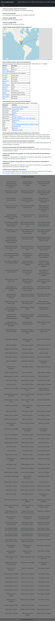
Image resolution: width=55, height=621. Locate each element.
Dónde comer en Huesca (27, 442)
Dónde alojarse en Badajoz (27, 357)
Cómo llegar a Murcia (43, 476)
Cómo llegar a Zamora (11, 609)
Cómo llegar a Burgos (27, 367)
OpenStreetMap (44, 59)
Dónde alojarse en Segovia (11, 574)
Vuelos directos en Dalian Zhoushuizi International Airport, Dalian (43, 248)
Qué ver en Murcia (44, 482)
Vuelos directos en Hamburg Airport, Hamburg (27, 255)
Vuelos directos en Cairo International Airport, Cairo (11, 248)
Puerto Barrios (26, 171)
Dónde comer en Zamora (43, 609)
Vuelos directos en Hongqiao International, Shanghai (27, 262)
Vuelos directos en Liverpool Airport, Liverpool (11, 295)
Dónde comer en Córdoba (44, 405)
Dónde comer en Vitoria (27, 605)
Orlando (5, 89)
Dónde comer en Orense (43, 486)
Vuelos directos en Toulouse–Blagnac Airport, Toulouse (44, 281)
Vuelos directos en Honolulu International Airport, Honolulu (27, 288)
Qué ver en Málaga (44, 472)
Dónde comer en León (11, 454)
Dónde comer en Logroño (27, 458)
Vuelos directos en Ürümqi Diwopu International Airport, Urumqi (44, 238)
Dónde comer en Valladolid (27, 599)
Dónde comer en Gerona (11, 419)
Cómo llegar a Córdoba (11, 405)
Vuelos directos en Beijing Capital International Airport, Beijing (11, 224)
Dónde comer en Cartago (11, 388)
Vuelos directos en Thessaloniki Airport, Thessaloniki (27, 281)
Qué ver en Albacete (11, 345)
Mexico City (6, 81)
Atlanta (5, 67)
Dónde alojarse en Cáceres (11, 376)
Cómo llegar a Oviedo (11, 490)
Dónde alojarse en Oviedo (27, 490)
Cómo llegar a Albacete (11, 339)
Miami (4, 83)
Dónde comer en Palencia (11, 499)
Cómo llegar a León (27, 450)
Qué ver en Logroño (43, 458)
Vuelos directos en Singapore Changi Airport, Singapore (11, 216)
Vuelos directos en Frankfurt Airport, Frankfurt (27, 183)
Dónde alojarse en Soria (11, 582)
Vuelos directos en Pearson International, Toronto (27, 200)
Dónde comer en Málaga (27, 472)
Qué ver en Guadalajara (11, 434)
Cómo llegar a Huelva (27, 434)
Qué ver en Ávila (43, 353)
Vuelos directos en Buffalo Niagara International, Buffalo (27, 316)
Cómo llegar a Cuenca (27, 411)
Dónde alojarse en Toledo (11, 590)
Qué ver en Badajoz (11, 361)
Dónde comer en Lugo (44, 464)
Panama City (6, 90)
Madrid (5, 79)
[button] (22, 41)
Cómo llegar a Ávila (44, 349)
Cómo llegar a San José (44, 551)
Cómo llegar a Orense (11, 486)
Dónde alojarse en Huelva (44, 434)
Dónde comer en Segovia (27, 574)
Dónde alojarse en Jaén (27, 446)
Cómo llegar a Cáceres (44, 372)
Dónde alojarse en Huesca (11, 442)
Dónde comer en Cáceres (27, 376)
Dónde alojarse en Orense (27, 486)
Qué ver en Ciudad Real (43, 400)
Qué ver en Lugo (11, 468)
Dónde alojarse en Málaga (11, 472)
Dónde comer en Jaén (44, 446)
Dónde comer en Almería (11, 349)
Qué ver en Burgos (27, 372)
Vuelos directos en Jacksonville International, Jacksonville (11, 309)
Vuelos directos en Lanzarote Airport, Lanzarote (27, 271)
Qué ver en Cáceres (44, 376)
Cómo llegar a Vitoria (43, 599)
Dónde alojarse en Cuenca (44, 411)
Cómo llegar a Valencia (44, 590)
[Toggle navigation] (3, 4)
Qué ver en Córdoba (11, 411)
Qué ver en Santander (27, 568)
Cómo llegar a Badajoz (11, 357)
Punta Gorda (6, 173)
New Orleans (6, 85)
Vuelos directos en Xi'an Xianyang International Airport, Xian (43, 192)
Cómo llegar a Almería (28, 345)
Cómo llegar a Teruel (43, 582)
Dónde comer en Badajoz (43, 357)
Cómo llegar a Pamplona (43, 511)
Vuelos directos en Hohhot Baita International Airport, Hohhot (11, 255)
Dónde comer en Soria (27, 582)
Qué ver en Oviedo (11, 494)
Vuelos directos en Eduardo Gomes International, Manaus (11, 316)
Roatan (5, 92)
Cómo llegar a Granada (44, 419)
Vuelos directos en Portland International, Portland (11, 288)
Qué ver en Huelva (28, 438)
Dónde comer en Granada (27, 423)
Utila (4, 98)
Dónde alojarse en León (43, 450)
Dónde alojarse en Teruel (11, 586)
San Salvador (6, 94)
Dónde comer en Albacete (44, 339)
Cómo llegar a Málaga (44, 468)
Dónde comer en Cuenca (11, 415)
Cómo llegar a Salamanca (44, 545)
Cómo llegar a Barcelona (27, 361)
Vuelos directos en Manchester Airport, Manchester (43, 200)
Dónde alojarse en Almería (44, 345)
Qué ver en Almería (27, 349)
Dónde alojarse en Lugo (27, 464)
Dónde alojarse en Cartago (44, 384)
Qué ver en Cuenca (27, 415)
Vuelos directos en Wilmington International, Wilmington (11, 323)
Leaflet (38, 59)
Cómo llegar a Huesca (44, 438)
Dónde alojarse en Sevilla (11, 578)
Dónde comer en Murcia (27, 482)
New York (5, 87)
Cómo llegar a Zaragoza (11, 613)
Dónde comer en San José (27, 557)
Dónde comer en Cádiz (44, 380)
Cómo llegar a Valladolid (43, 594)
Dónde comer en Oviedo (43, 490)
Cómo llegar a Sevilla (43, 574)
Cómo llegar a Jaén (11, 446)
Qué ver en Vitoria (44, 605)
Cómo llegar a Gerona (44, 415)
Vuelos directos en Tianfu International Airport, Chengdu (43, 183)
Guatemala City (7, 73)
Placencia (30, 173)
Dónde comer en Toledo (27, 590)
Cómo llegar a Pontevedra (44, 539)
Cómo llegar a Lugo (11, 464)
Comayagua (41, 171)
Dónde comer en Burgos (11, 372)
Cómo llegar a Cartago (27, 384)
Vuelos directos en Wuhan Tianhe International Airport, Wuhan (28, 231)
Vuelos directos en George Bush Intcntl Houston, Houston (44, 231)
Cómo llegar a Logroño (44, 454)
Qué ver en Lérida (27, 454)
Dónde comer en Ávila (27, 353)
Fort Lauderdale (7, 71)
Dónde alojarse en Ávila (11, 353)
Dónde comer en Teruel (27, 586)
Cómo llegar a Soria (43, 578)
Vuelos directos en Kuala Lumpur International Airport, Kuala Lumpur (43, 224)
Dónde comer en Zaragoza (44, 613)
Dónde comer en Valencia (27, 594)
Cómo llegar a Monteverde (11, 476)
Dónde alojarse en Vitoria (11, 605)
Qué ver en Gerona (27, 419)
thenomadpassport (7, 2)
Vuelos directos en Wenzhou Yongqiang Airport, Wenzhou (43, 255)
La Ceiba (5, 77)
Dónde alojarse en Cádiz (27, 380)
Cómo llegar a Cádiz (11, 380)
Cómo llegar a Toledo (43, 586)
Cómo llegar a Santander (27, 562)
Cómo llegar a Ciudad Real (44, 394)
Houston (5, 75)
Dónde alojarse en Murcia (11, 482)
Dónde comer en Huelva (11, 438)
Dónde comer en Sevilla (27, 578)
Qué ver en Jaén (11, 450)
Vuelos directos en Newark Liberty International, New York (27, 224)
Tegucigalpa (6, 96)
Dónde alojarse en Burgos (44, 367)
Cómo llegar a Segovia (44, 568)
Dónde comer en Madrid (27, 468)
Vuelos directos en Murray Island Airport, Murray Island (27, 331)
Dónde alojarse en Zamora (27, 609)
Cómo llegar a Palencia (27, 494)
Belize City (5, 69)
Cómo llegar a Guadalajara (11, 429)
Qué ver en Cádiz (11, 384)
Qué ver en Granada (43, 423)
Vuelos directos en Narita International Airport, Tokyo (27, 248)
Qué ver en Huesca (44, 442)
